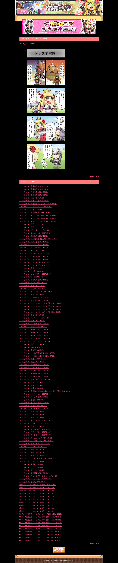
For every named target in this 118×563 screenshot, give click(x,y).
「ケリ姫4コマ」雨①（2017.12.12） (32, 227)
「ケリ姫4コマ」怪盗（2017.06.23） (32, 385)
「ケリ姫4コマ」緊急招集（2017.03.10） (34, 473)
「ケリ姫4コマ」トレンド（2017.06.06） (34, 403)
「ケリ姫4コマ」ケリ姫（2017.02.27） (33, 482)
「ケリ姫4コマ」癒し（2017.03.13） (32, 470)
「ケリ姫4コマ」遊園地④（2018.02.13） (34, 186)
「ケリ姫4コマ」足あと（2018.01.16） (33, 209)
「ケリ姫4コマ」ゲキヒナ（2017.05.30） (34, 409)
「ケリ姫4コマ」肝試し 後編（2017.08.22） (35, 329)
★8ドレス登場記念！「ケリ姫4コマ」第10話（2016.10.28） (41, 514)
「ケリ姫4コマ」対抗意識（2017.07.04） (34, 376)
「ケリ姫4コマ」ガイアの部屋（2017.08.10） (35, 338)
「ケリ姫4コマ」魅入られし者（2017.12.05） (35, 233)
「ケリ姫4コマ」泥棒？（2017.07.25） (33, 359)
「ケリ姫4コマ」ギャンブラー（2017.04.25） (35, 435)
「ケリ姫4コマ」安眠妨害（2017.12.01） (34, 236)
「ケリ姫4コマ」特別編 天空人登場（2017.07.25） (37, 353)
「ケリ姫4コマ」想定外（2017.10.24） (33, 271)
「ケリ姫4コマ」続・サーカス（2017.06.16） (35, 394)
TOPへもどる (59, 550)
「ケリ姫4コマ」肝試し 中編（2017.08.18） (35, 332)
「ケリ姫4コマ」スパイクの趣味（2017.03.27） (36, 458)
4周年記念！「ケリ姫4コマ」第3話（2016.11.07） (37, 505)
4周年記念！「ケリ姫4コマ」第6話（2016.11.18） (37, 496)
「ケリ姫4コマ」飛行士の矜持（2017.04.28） (35, 432)
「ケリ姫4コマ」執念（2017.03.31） (32, 455)
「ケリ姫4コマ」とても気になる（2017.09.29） (36, 291)
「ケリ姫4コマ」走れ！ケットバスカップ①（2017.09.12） (40, 312)
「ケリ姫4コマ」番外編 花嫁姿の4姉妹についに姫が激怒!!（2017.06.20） (45, 391)
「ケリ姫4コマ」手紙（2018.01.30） (32, 198)
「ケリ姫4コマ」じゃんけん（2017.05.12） (34, 423)
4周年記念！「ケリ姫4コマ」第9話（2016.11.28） (37, 488)
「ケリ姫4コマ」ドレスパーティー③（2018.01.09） (38, 215)
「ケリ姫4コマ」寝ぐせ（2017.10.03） (33, 289)
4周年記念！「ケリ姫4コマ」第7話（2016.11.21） (37, 493)
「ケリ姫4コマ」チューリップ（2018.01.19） (35, 207)
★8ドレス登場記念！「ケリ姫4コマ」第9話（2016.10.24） (40, 517)
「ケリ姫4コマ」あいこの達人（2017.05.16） (35, 420)
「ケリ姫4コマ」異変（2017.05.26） (32, 411)
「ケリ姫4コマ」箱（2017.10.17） (31, 277)
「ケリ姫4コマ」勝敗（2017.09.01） (32, 321)
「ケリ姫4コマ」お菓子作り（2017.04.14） (34, 444)
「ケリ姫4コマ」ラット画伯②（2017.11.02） (35, 262)
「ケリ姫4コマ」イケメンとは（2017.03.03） (35, 479)
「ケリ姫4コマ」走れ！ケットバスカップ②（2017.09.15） (40, 309)
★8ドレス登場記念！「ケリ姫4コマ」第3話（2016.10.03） (40, 534)
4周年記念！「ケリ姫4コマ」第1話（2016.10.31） (37, 511)
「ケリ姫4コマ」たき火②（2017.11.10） (34, 256)
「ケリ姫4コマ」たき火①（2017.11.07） (34, 259)
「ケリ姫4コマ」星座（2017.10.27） (32, 268)
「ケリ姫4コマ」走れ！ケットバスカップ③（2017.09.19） (40, 306)
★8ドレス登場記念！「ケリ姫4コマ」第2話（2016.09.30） (40, 537)
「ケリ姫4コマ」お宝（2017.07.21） (32, 362)
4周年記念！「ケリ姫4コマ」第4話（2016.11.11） (37, 502)
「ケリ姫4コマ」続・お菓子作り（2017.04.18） (36, 441)
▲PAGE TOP (94, 176)
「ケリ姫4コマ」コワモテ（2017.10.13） (34, 280)
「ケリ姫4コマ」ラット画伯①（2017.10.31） (35, 265)
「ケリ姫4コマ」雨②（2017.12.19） (32, 224)
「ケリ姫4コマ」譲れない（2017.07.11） (34, 371)
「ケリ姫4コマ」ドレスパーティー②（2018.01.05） (38, 218)
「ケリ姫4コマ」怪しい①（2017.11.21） (34, 248)
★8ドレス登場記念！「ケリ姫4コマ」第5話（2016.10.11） (40, 529)
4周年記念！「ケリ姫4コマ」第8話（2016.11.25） (37, 491)
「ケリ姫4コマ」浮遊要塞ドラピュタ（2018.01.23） (38, 204)
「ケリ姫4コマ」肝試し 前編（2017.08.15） (35, 335)
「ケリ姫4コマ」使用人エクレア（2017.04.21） (36, 438)
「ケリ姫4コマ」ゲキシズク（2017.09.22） (34, 297)
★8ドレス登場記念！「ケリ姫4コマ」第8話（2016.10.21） (40, 520)
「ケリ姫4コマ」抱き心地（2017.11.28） (34, 242)
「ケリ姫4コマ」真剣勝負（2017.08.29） (34, 324)
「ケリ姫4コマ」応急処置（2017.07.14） (34, 368)
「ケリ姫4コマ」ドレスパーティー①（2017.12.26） (38, 221)
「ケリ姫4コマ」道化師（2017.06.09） (33, 400)
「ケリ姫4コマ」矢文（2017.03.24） (32, 461)
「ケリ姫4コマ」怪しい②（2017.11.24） (34, 245)
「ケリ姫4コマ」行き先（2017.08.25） (33, 327)
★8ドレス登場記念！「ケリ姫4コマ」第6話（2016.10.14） (40, 526)
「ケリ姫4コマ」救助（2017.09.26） (32, 294)
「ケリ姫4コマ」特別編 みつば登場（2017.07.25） (37, 356)
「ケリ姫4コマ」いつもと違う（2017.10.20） (35, 274)
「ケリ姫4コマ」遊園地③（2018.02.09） (34, 189)
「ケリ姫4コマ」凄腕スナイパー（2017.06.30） (36, 379)
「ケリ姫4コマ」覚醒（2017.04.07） (32, 449)
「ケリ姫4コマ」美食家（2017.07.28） (33, 350)
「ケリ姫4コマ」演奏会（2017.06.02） (33, 406)
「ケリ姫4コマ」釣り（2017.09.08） (32, 315)
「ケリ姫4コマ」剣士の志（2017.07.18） (34, 365)
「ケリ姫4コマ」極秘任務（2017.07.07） (34, 373)
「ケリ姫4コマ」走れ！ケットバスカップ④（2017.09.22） (40, 303)
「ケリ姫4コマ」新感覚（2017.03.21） (33, 464)
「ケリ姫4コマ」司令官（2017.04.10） (33, 447)
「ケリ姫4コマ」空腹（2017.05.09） (32, 426)
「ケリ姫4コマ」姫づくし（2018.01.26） (34, 201)
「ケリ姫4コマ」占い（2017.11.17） (32, 251)
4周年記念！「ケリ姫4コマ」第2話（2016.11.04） (37, 508)
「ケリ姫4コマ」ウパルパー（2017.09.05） (34, 318)
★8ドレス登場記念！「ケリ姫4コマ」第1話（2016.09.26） (40, 540)
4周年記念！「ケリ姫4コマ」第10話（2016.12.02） (37, 485)
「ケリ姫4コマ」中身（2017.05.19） (32, 417)
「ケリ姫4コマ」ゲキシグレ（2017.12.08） (34, 230)
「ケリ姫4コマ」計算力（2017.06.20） (33, 388)
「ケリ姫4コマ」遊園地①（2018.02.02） (34, 195)
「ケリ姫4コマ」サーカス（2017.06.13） (34, 397)
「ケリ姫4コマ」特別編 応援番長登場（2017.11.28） (38, 239)
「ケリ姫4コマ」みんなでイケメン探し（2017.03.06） (38, 476)
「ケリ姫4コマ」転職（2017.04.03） (32, 452)
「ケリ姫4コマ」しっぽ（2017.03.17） (33, 467)
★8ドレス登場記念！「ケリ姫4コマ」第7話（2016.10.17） (40, 523)
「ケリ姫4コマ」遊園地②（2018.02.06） (34, 192)
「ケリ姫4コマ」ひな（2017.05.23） (32, 414)
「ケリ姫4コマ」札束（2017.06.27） (32, 382)
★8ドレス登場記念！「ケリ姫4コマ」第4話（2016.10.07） (40, 531)
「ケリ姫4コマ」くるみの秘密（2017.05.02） (35, 429)
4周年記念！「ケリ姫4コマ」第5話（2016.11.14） (37, 499)
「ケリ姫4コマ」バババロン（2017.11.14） (34, 253)
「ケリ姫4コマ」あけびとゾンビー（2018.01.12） (37, 212)
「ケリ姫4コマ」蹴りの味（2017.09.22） (34, 300)
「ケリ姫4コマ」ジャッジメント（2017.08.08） (36, 341)
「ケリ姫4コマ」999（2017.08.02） (32, 347)
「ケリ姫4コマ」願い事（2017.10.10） (33, 283)
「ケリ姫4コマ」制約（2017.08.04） (32, 344)
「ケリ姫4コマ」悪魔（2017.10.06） (32, 286)
